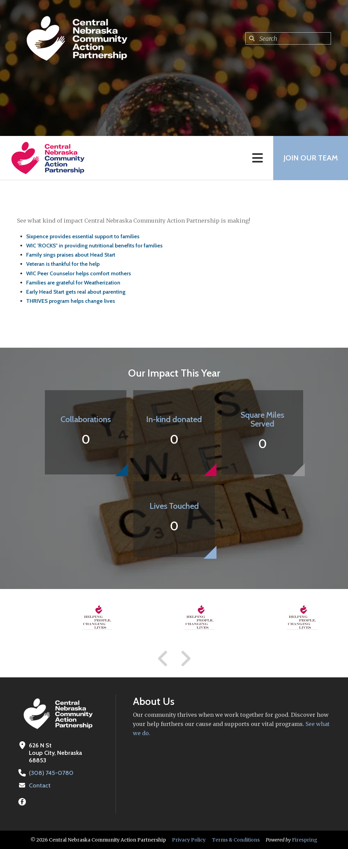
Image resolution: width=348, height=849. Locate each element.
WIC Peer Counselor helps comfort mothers (78, 273)
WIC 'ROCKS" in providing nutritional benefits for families (94, 245)
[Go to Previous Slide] (163, 658)
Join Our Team (310, 157)
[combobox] (288, 38)
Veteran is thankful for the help (63, 264)
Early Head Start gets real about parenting (75, 292)
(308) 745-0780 (51, 773)
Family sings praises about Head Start (70, 255)
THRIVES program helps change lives (70, 301)
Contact (40, 785)
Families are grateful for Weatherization (73, 282)
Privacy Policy (189, 840)
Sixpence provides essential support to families (82, 236)
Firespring (304, 840)
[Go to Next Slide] (185, 658)
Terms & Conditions (236, 840)
